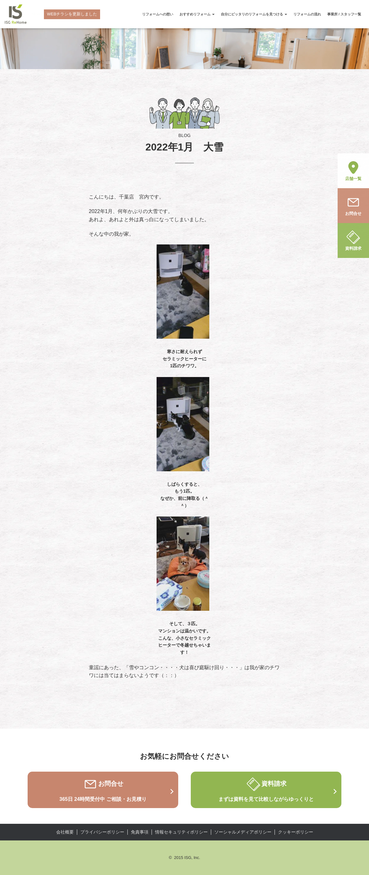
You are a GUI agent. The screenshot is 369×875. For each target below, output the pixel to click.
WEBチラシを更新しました (72, 14)
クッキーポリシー (295, 831)
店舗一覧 (353, 170)
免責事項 (139, 831)
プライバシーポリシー (102, 831)
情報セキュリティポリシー (181, 831)
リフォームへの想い (157, 14)
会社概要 (65, 831)
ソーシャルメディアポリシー (242, 831)
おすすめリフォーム (197, 14)
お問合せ (353, 205)
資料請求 (353, 240)
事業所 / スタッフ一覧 (344, 14)
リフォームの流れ (307, 14)
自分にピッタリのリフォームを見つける (254, 14)
